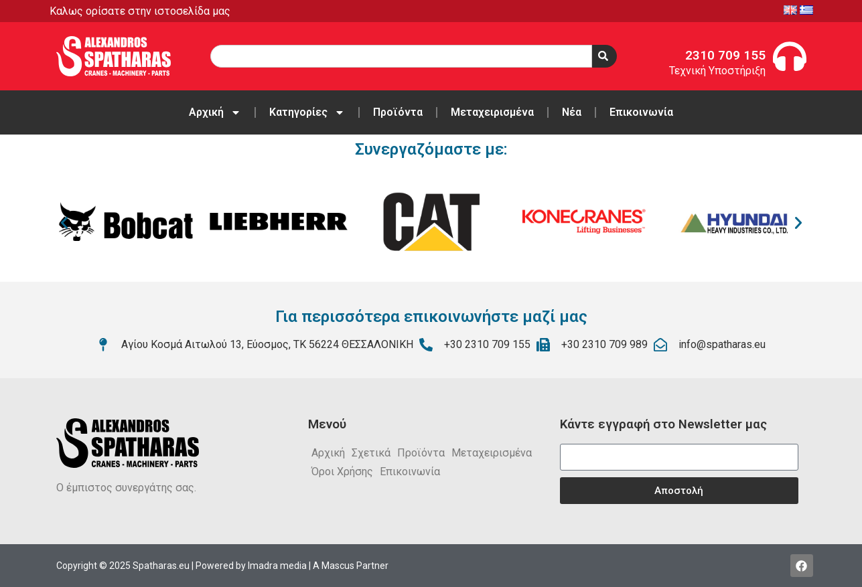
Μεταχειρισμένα (492, 112)
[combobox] (401, 56)
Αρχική (215, 112)
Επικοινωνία (641, 112)
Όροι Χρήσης (342, 471)
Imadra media (277, 565)
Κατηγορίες (307, 112)
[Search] (604, 56)
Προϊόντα (398, 112)
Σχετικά (371, 452)
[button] (64, 223)
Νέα (571, 112)
